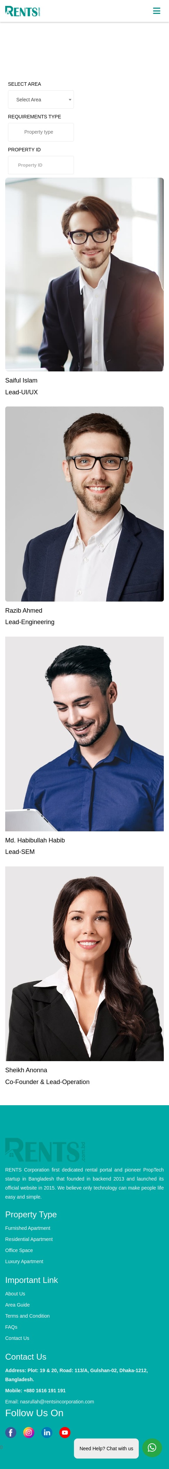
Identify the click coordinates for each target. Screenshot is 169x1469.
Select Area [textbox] (28, 99)
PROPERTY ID (24, 149)
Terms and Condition (27, 1316)
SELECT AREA (24, 84)
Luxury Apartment (24, 1261)
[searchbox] (45, 134)
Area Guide (17, 1305)
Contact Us (17, 1338)
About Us (15, 1293)
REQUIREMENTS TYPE (34, 116)
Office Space (19, 1250)
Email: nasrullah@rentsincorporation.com (49, 1401)
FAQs (11, 1327)
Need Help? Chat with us (106, 1448)
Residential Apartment (29, 1239)
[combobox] (41, 99)
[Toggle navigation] (156, 11)
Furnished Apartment (27, 1228)
